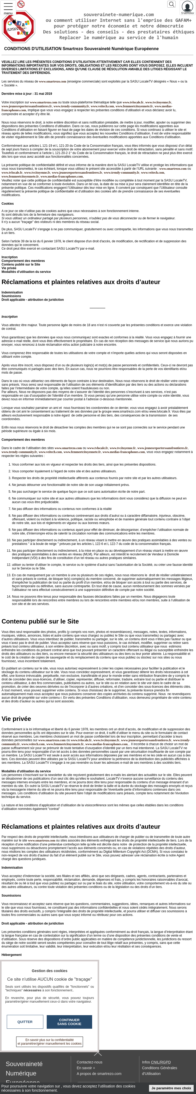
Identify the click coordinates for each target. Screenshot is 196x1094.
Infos (156, 1062)
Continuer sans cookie (69, 1022)
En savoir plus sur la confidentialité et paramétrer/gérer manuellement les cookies (50, 1041)
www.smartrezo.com (173, 168)
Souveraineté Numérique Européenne (24, 1073)
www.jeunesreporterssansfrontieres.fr (27, 106)
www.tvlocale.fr (133, 102)
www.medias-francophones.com (61, 176)
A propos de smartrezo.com (99, 1074)
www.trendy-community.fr (71, 106)
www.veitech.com (102, 106)
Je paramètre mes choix (171, 1088)
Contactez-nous (89, 1062)
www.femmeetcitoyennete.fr (134, 106)
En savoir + (86, 1068)
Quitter (25, 1022)
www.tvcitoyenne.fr (158, 102)
